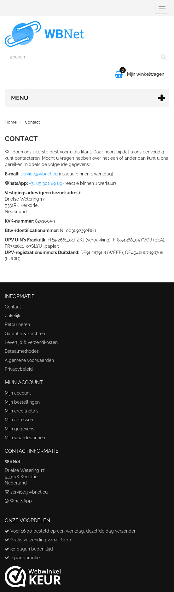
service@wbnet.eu (39, 173)
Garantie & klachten (25, 333)
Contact (13, 306)
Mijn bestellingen (22, 402)
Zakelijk (12, 315)
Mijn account (18, 393)
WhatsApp (21, 500)
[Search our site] (81, 57)
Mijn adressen (19, 419)
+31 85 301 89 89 (45, 183)
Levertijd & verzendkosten (31, 342)
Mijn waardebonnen (25, 437)
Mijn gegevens (19, 428)
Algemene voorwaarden (29, 360)
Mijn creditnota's (21, 410)
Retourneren (17, 324)
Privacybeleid (19, 369)
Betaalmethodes (22, 351)
